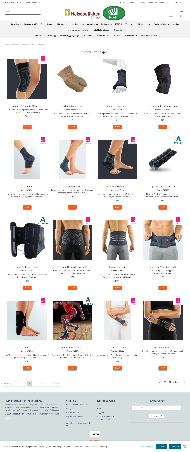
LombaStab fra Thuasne (27, 267)
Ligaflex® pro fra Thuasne (162, 186)
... (47, 383)
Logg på (100, 412)
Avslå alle (161, 447)
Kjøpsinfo (163, 2)
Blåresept (132, 2)
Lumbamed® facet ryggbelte (163, 267)
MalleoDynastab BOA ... (72, 347)
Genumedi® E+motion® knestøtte (27, 106)
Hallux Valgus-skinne (72, 106)
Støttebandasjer (37, 45)
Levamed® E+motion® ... (118, 186)
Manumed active (118, 347)
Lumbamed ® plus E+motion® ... (72, 267)
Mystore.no (54, 414)
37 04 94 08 (71, 420)
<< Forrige (8, 383)
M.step (27, 347)
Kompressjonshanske (117, 106)
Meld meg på (156, 416)
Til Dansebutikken (176, 2)
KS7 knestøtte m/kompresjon (163, 106)
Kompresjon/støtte (19, 45)
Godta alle (175, 447)
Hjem (7, 45)
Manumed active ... (163, 347)
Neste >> (56, 383)
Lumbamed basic (117, 267)
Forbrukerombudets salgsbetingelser (105, 417)
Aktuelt (122, 2)
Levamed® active (72, 186)
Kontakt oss (152, 2)
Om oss (142, 2)
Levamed (27, 186)
